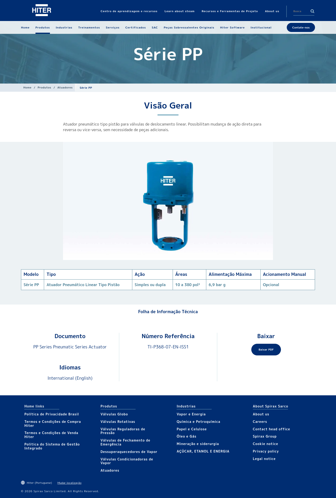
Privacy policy (266, 451)
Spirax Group (265, 436)
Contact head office (271, 429)
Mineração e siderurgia (198, 444)
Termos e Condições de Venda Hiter (51, 435)
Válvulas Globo (114, 414)
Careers (260, 421)
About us (261, 414)
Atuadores (65, 87)
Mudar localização (69, 483)
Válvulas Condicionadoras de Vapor (127, 461)
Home (27, 87)
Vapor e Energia (191, 414)
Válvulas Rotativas (118, 421)
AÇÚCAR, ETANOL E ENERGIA (203, 451)
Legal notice (264, 458)
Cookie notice (265, 444)
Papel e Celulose (192, 429)
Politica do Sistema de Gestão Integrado (52, 446)
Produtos (44, 87)
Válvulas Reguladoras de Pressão (123, 431)
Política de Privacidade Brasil (51, 414)
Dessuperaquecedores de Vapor (129, 451)
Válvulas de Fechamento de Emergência (125, 442)
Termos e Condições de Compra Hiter (52, 423)
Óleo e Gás (186, 436)
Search (312, 11)
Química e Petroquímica (198, 421)
